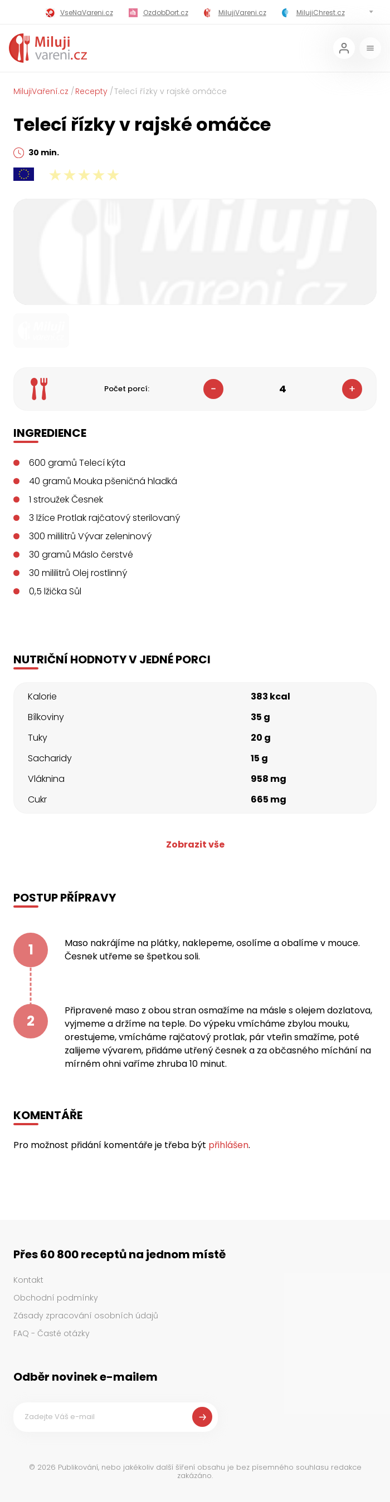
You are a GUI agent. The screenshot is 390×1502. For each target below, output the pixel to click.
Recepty (91, 91)
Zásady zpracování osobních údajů (85, 1315)
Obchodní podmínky (55, 1297)
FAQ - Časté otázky (51, 1333)
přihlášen (228, 1145)
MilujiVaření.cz (41, 91)
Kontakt (28, 1280)
